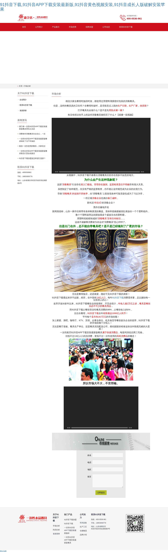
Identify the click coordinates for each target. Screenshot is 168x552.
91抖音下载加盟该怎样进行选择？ (31, 158)
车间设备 (83, 519)
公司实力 (83, 514)
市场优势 (72, 27)
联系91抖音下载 (126, 27)
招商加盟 (89, 27)
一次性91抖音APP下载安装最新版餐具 (70, 539)
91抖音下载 (118, 297)
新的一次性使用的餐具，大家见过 (31, 146)
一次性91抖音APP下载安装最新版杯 (70, 530)
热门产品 (68, 514)
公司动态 (106, 27)
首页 (24, 27)
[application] (101, 145)
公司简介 (39, 27)
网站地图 (3, 551)
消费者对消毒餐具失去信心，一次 (31, 133)
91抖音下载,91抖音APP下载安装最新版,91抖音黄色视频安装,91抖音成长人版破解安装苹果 (82, 7)
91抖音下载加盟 (70, 519)
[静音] (146, 172)
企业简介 (23, 100)
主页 (20, 86)
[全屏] (149, 172)
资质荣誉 (23, 110)
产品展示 (56, 27)
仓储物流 (83, 527)
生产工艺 (83, 523)
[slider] (99, 171)
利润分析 (56, 526)
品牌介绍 (83, 531)
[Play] (53, 172)
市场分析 (56, 522)
